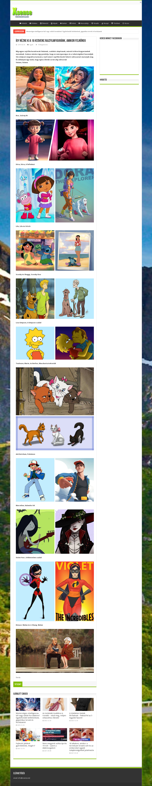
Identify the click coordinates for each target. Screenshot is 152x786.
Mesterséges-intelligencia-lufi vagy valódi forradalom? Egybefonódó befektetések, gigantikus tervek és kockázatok (64, 31)
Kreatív (95, 23)
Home (15, 23)
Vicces (126, 23)
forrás (18, 677)
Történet (115, 23)
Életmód (44, 23)
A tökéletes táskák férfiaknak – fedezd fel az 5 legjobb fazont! (80, 715)
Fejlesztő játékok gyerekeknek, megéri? (25, 744)
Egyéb (31, 45)
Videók (23, 23)
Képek (54, 23)
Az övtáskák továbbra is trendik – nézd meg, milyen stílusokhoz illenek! (54, 715)
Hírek (73, 23)
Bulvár (63, 23)
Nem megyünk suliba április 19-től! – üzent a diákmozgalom (55, 745)
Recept (105, 23)
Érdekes (33, 23)
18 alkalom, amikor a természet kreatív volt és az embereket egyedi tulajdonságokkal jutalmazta (81, 746)
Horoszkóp (84, 23)
